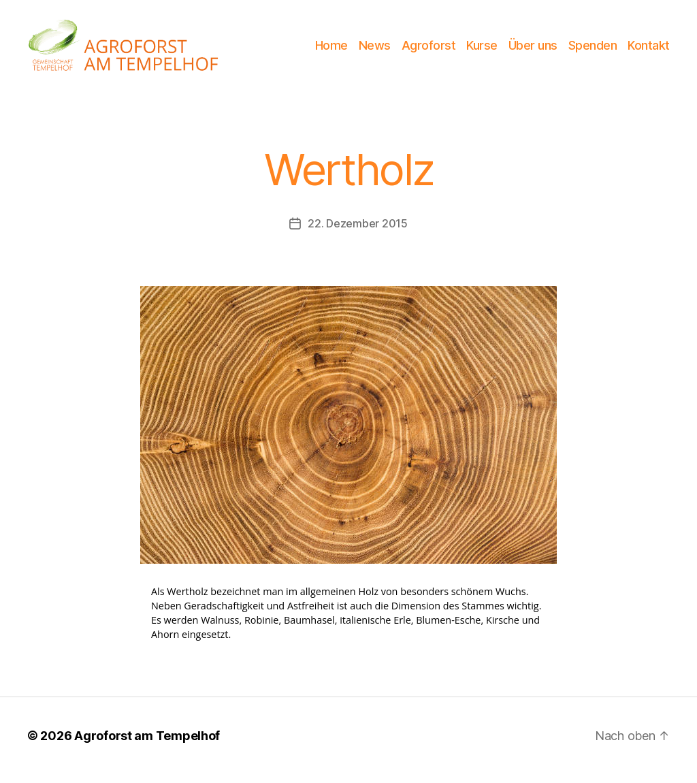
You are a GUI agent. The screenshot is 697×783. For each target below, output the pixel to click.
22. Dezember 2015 (357, 232)
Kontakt (649, 49)
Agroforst (429, 49)
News (375, 49)
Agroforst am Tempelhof (147, 744)
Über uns (532, 49)
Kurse (482, 49)
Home (331, 49)
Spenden (592, 49)
